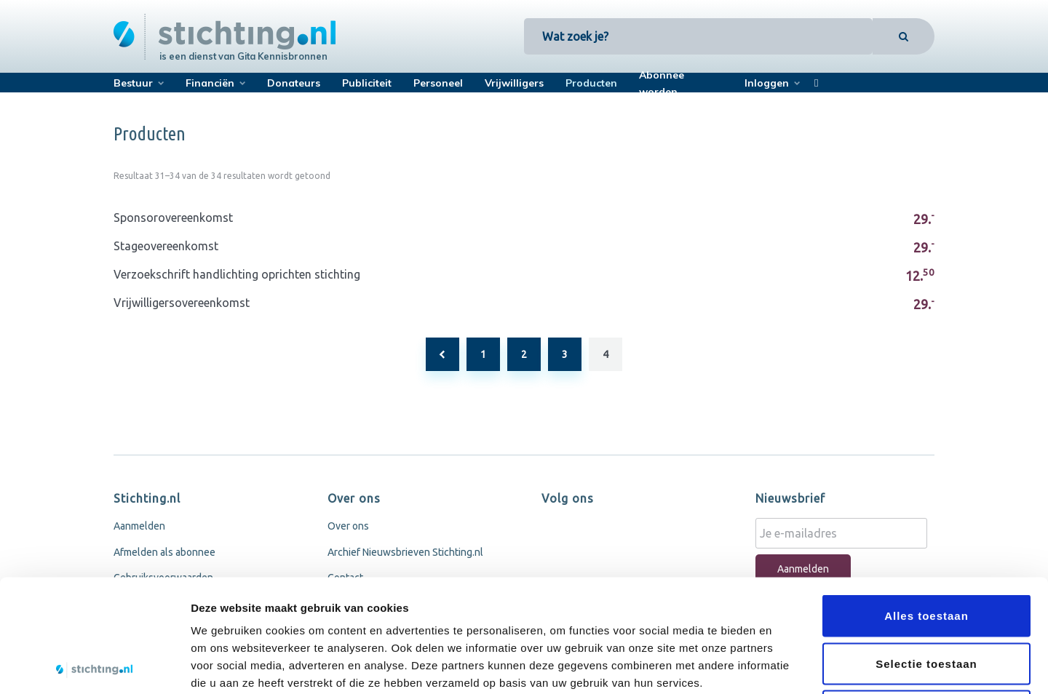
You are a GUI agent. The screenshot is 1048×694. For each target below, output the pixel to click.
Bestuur (133, 82)
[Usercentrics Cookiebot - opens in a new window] (94, 666)
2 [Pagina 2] (524, 354)
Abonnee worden (661, 83)
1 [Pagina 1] (483, 354)
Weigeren (926, 598)
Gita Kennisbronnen (282, 56)
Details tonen (786, 665)
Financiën (210, 82)
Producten (591, 82)
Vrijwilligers (514, 82)
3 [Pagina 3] (565, 354)
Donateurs (293, 82)
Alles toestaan (926, 503)
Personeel (438, 82)
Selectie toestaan (926, 551)
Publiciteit (367, 82)
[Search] (903, 36)
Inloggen (767, 82)
